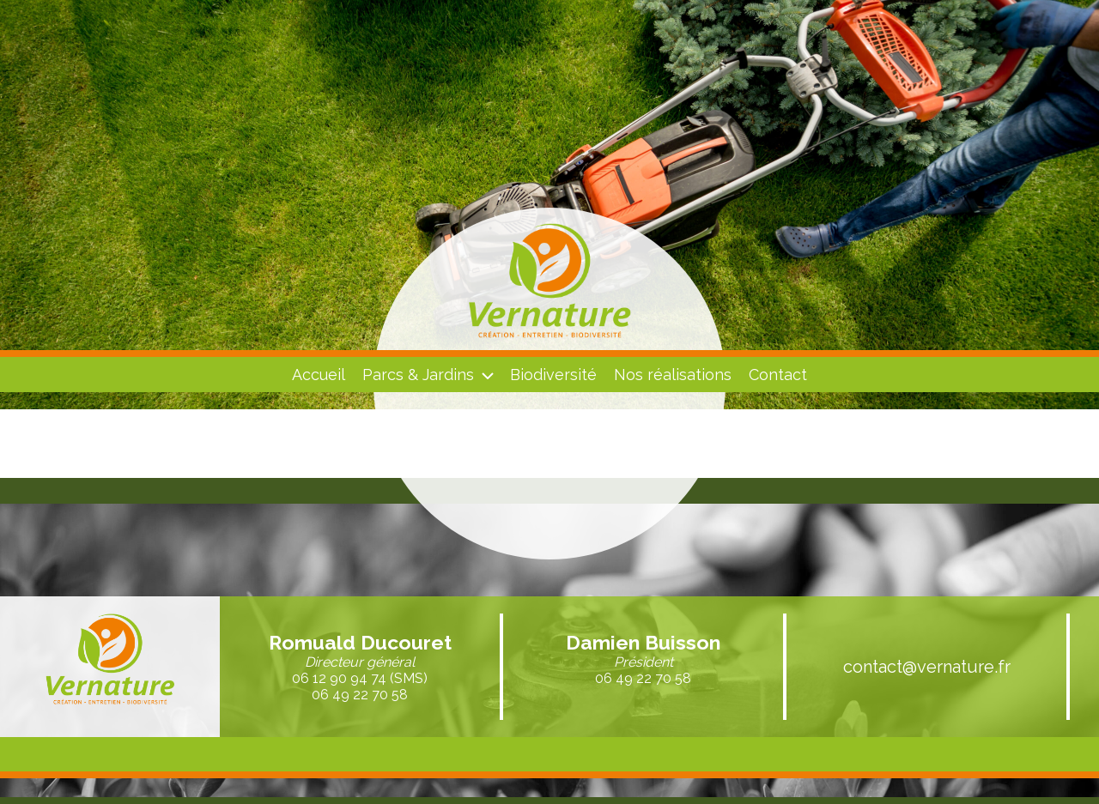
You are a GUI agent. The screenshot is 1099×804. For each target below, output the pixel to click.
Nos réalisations (673, 375)
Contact (778, 375)
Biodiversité (553, 375)
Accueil (318, 375)
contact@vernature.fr (927, 666)
